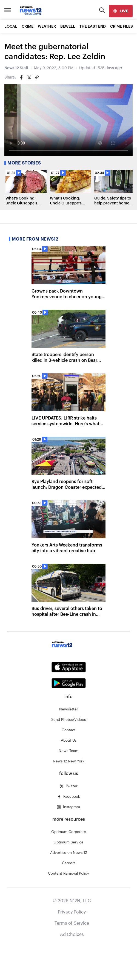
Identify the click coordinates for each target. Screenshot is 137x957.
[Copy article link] (37, 77)
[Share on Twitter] (29, 77)
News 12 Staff (16, 68)
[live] (121, 11)
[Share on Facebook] (21, 77)
